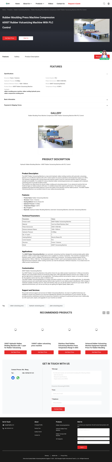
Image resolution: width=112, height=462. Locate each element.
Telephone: (55, 399)
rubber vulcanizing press (17, 305)
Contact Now (58, 409)
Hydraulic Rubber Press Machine (61, 429)
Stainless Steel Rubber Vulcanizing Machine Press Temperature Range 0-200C (68, 346)
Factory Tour (38, 428)
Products (10, 9)
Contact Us (37, 435)
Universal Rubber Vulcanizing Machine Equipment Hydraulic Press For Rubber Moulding (96, 346)
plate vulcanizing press (56, 305)
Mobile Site (54, 455)
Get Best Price (9, 38)
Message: (55, 369)
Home (4, 9)
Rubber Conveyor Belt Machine (61, 434)
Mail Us (26, 38)
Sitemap (47, 455)
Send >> (82, 447)
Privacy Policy (64, 455)
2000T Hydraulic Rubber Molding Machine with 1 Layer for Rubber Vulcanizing (15, 346)
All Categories (59, 439)
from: (53, 390)
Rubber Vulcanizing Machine (22, 9)
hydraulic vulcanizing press (36, 305)
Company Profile (38, 425)
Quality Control (38, 431)
